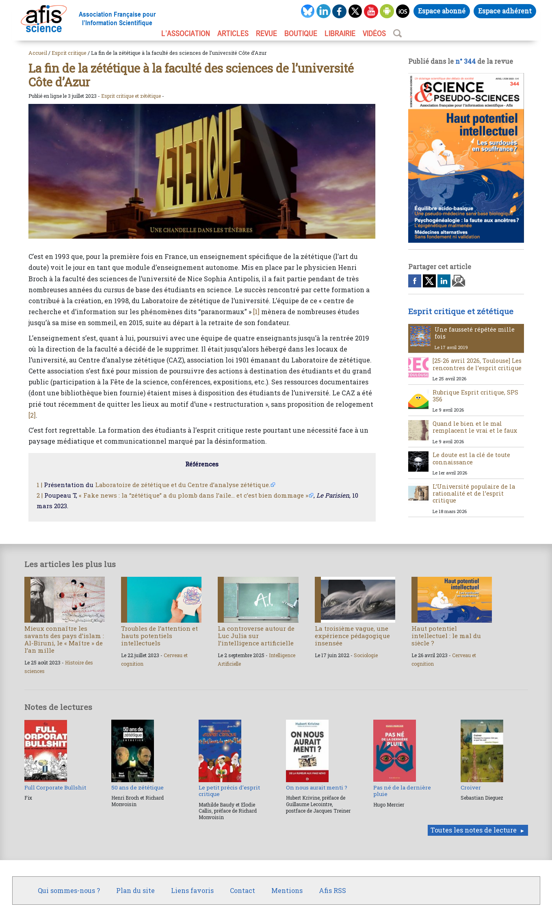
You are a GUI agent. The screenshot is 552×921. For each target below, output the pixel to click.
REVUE (266, 33)
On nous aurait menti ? (316, 787)
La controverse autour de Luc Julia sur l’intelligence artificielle (256, 635)
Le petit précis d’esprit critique (229, 791)
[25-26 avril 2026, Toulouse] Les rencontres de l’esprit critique (477, 364)
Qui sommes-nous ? (69, 890)
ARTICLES (233, 33)
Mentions (287, 890)
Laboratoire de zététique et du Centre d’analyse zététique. (182, 485)
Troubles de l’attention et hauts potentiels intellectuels (159, 635)
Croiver (471, 787)
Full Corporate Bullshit (55, 787)
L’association (185, 33)
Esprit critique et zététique (131, 96)
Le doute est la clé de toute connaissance (471, 458)
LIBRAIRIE (340, 33)
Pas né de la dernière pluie (402, 791)
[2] (32, 415)
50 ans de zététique (137, 787)
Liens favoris (192, 890)
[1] (256, 311)
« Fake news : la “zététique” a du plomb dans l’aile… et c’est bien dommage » (193, 495)
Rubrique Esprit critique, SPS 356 (475, 395)
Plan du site (135, 890)
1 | (39, 485)
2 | (40, 495)
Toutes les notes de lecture (474, 830)
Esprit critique (69, 53)
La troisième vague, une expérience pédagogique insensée (352, 635)
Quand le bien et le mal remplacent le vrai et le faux (475, 427)
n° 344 (465, 61)
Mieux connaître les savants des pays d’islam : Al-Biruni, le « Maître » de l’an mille (64, 639)
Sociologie (366, 655)
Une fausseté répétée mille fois (475, 333)
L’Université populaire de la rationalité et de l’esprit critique (474, 494)
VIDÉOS (374, 33)
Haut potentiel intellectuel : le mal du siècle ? (446, 635)
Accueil (37, 53)
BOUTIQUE (300, 33)
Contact (242, 890)
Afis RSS (332, 890)
